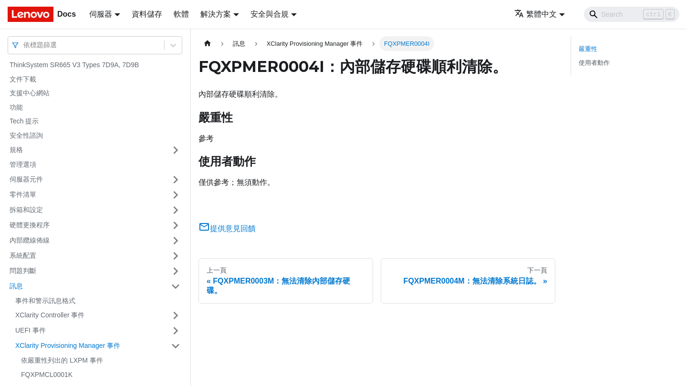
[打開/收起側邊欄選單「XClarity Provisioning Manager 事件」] (175, 346)
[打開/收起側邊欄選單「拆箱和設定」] (175, 210)
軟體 (181, 14)
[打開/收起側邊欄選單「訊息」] (175, 286)
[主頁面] (207, 43)
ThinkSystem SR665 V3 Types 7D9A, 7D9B (74, 65)
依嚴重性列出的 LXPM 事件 (62, 360)
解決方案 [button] (215, 14)
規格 (16, 149)
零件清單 (23, 194)
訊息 (16, 286)
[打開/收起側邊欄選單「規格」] (175, 150)
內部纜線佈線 (30, 240)
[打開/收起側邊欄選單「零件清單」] (175, 195)
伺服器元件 (26, 179)
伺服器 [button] (100, 14)
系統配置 (23, 255)
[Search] (631, 14)
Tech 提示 (24, 121)
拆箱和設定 (26, 209)
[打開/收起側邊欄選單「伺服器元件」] (175, 179)
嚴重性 (588, 48)
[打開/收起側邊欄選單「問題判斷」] (175, 271)
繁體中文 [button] (535, 14)
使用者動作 (594, 62)
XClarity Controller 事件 (49, 315)
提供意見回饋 (227, 228)
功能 (16, 107)
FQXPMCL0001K (47, 374)
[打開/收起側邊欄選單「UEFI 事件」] (175, 330)
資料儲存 (147, 14)
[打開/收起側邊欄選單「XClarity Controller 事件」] (175, 315)
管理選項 (23, 164)
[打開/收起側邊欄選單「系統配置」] (175, 256)
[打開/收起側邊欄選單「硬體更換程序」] (175, 225)
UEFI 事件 (30, 330)
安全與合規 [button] (269, 14)
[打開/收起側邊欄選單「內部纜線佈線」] (175, 240)
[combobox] (24, 45)
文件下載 (23, 79)
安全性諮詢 (26, 135)
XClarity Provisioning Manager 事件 (67, 345)
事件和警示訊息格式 (45, 301)
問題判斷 (23, 270)
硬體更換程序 (30, 225)
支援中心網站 (30, 93)
